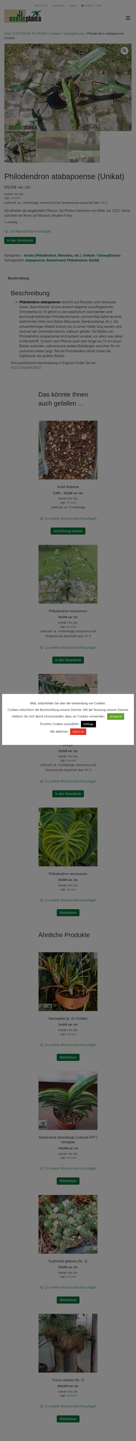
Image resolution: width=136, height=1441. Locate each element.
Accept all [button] (116, 716)
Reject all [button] (78, 731)
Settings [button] (88, 724)
